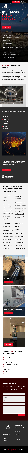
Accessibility (13, 449)
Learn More (8, 282)
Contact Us (6, 27)
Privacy (8, 449)
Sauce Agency (13, 450)
